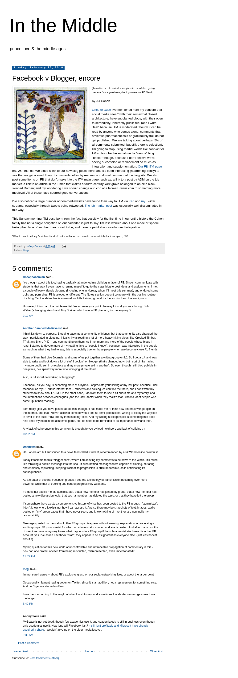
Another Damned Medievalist (42, 328)
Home (89, 651)
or (101, 109)
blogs (26, 250)
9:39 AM (28, 635)
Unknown (29, 446)
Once (95, 109)
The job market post (98, 205)
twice (107, 109)
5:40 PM (28, 603)
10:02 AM (29, 434)
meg (26, 569)
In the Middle (63, 25)
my (143, 201)
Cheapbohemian (34, 277)
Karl (131, 201)
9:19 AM (28, 315)
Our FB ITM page (150, 166)
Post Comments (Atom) (44, 658)
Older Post (156, 651)
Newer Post (20, 651)
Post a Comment (28, 643)
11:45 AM (29, 556)
